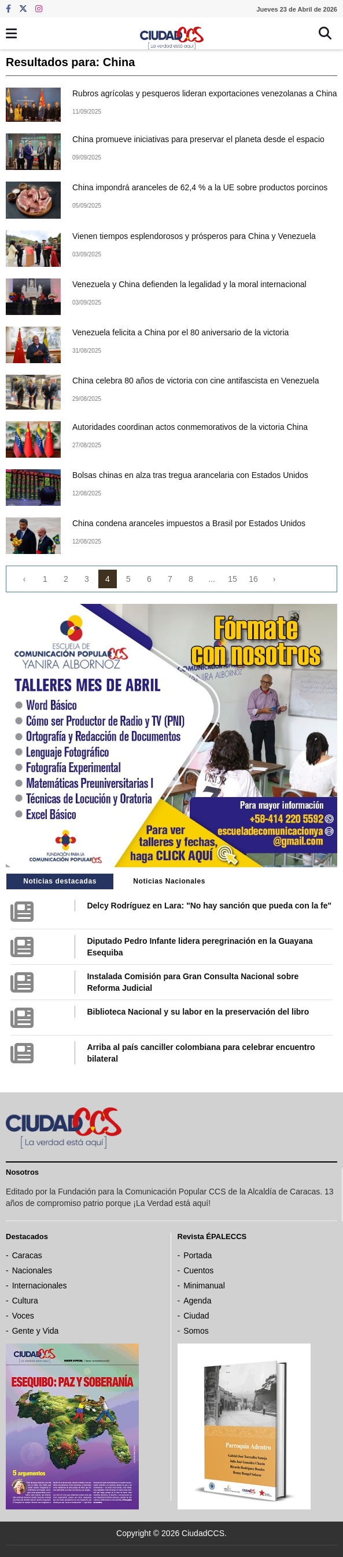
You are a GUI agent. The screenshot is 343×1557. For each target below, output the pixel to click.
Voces (23, 1315)
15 (232, 579)
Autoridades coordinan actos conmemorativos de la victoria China (190, 427)
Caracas (27, 1255)
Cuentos (198, 1270)
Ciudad (196, 1315)
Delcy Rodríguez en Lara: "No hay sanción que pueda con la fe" (209, 905)
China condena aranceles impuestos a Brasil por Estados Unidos (188, 523)
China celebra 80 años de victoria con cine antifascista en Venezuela (195, 380)
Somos (196, 1330)
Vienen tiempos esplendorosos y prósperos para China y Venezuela (194, 236)
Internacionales (39, 1285)
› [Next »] (274, 579)
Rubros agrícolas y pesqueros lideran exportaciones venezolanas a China (204, 93)
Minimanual (204, 1285)
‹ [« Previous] (24, 579)
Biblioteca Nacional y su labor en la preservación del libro (198, 1011)
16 (253, 579)
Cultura (25, 1300)
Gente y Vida (35, 1330)
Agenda (197, 1300)
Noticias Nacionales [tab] (169, 881)
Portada (197, 1255)
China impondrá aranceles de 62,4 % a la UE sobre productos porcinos (199, 187)
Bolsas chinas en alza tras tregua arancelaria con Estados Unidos (190, 475)
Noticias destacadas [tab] (60, 881)
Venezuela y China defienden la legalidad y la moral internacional (189, 284)
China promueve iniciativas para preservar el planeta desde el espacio (198, 139)
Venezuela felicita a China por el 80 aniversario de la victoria (180, 332)
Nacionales (32, 1270)
